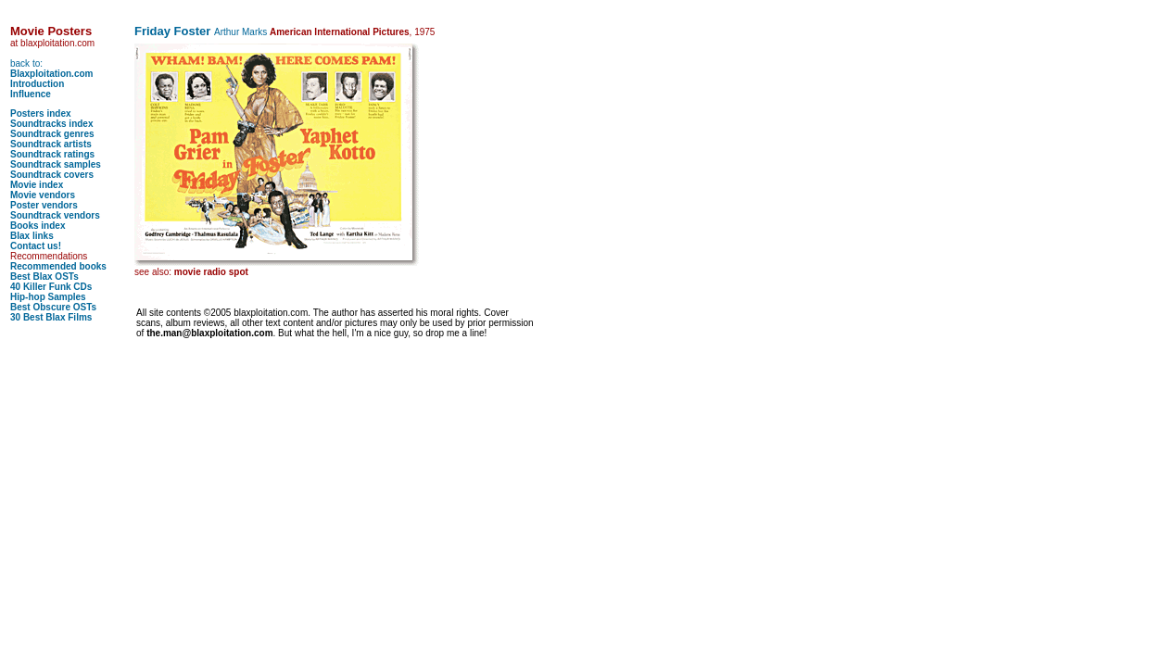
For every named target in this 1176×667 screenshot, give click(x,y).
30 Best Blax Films (51, 317)
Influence (30, 94)
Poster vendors (44, 205)
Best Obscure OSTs (53, 307)
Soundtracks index (51, 124)
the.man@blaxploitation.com (209, 333)
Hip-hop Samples (48, 297)
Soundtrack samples (55, 164)
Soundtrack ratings (52, 154)
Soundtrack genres (52, 134)
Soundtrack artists (51, 144)
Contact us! (35, 246)
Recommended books (58, 266)
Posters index (40, 113)
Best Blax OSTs (44, 276)
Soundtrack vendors (55, 215)
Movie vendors (42, 195)
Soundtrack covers (52, 175)
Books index (37, 225)
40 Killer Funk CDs (51, 287)
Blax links (32, 236)
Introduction (37, 84)
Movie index (36, 185)
